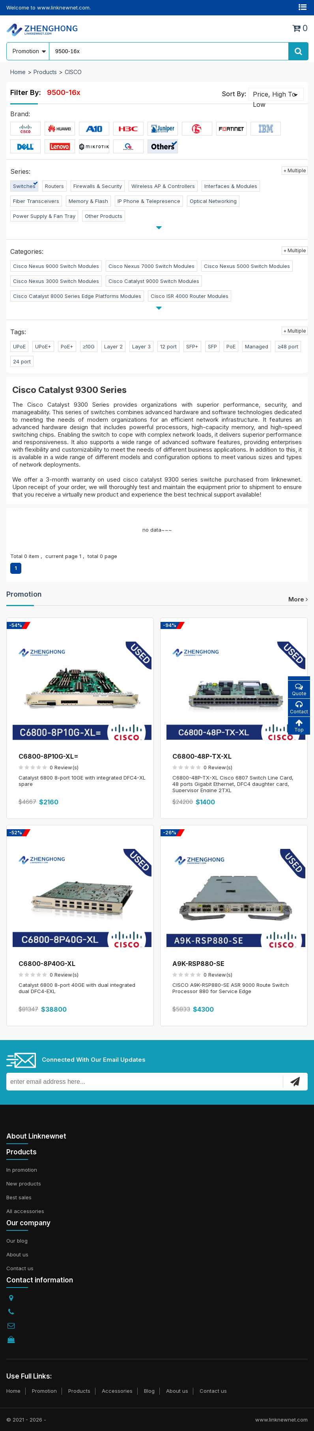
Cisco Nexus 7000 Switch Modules (151, 266)
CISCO (73, 72)
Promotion (24, 594)
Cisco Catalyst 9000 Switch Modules (153, 281)
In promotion (21, 1170)
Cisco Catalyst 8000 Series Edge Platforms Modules (77, 296)
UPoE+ (43, 346)
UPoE (19, 346)
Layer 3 (141, 346)
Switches (24, 186)
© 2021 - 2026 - (26, 1419)
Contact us (20, 1268)
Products (45, 72)
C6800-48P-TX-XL (202, 756)
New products (23, 1183)
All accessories (25, 1211)
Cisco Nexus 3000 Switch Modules (56, 281)
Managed (256, 346)
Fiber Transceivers (36, 201)
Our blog (17, 1240)
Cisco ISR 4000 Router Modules (189, 296)
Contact (299, 708)
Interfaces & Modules (230, 186)
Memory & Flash (88, 201)
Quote (299, 689)
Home (18, 72)
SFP (212, 346)
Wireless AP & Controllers (163, 186)
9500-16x (63, 92)
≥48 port (288, 346)
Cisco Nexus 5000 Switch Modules (247, 266)
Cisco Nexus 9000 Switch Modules (56, 266)
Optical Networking (213, 201)
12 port (168, 346)
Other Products (103, 216)
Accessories (117, 1391)
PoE (231, 346)
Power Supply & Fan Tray (44, 216)
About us (17, 1254)
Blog (149, 1391)
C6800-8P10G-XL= (48, 756)
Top (299, 726)
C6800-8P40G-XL (47, 964)
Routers (54, 186)
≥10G (89, 346)
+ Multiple (294, 170)
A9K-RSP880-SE (198, 964)
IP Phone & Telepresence (149, 201)
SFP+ (192, 346)
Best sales (19, 1197)
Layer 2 (113, 346)
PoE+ (67, 346)
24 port (22, 361)
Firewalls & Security (97, 186)
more (298, 599)
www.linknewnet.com (281, 1419)
